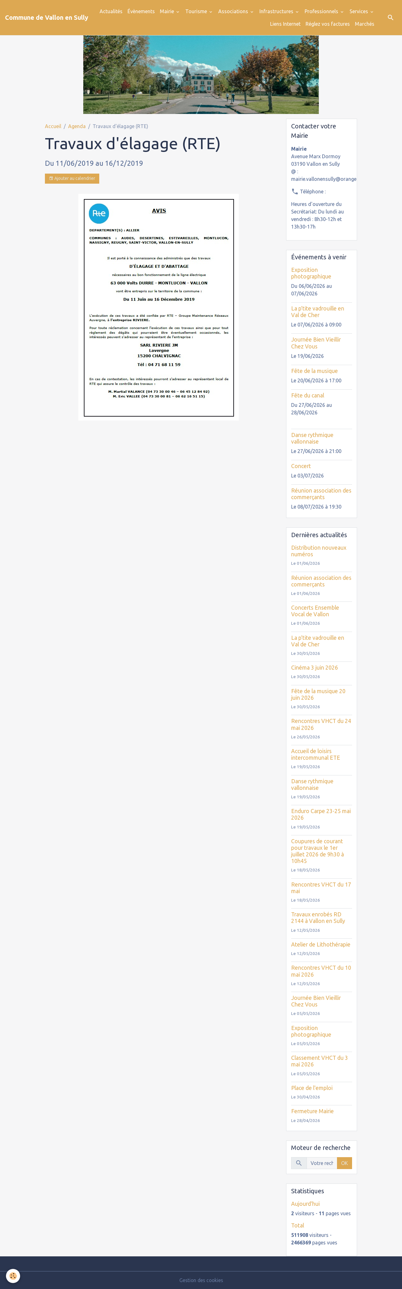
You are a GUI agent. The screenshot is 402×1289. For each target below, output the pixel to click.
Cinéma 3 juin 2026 (314, 668)
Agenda (77, 126)
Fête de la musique (314, 371)
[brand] (46, 17)
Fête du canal (307, 395)
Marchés (364, 24)
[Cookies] (13, 1276)
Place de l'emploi (312, 1088)
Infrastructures (277, 11)
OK (344, 1163)
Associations (233, 11)
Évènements (141, 11)
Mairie (167, 11)
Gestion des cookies (201, 1280)
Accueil (53, 126)
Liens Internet (285, 24)
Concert (301, 466)
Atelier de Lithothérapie (320, 944)
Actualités (111, 11)
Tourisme (196, 11)
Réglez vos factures (328, 24)
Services (359, 11)
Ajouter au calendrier (72, 178)
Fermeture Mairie (312, 1111)
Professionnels (322, 11)
